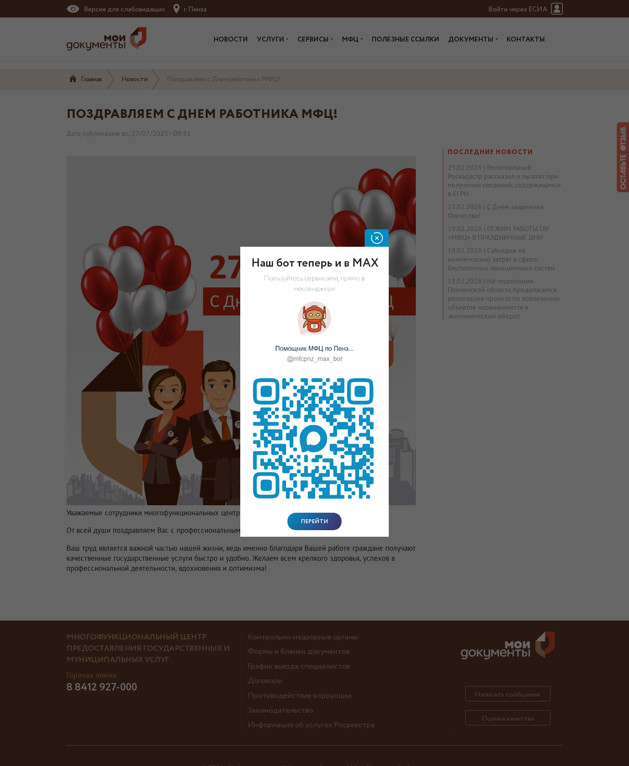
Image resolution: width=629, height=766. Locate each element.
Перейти (314, 521)
